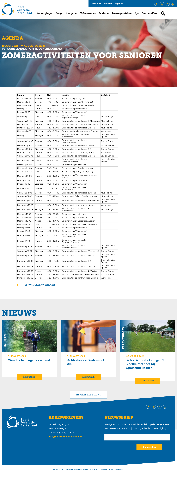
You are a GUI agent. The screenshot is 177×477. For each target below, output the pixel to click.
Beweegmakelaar (122, 13)
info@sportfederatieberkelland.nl (67, 436)
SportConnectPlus (146, 13)
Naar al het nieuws (88, 395)
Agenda (119, 4)
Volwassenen (88, 13)
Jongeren (72, 13)
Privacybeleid (92, 469)
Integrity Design (115, 469)
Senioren (104, 13)
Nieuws (107, 4)
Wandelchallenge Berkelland (29, 360)
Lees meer (29, 377)
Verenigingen (45, 13)
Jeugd (59, 13)
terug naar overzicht (39, 285)
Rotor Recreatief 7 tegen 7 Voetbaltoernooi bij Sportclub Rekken (145, 364)
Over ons (96, 4)
